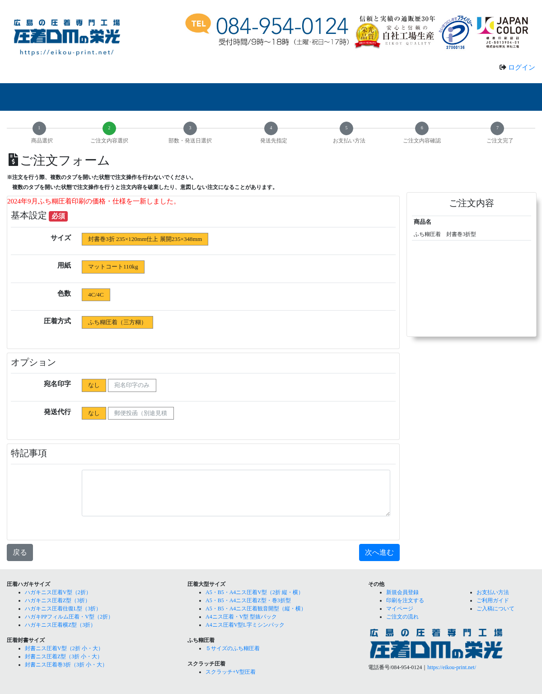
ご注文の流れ (402, 617)
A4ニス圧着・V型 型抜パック (241, 617)
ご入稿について (495, 608)
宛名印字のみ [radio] (132, 385)
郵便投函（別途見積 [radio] (140, 413)
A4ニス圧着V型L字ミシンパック (245, 625)
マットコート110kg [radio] (113, 266)
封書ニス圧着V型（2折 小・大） (64, 648)
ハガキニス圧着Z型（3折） (57, 600)
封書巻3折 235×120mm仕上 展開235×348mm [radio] (145, 239)
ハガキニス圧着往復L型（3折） (63, 608)
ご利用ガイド (493, 600)
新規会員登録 (402, 592)
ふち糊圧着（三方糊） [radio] (117, 322)
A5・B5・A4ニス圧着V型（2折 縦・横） (255, 592)
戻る (20, 552)
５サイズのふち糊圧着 (233, 648)
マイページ (399, 608)
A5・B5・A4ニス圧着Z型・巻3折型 (248, 600)
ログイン (521, 67)
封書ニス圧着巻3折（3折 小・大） (66, 664)
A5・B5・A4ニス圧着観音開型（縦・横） (256, 608)
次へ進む (379, 552)
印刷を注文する (405, 600)
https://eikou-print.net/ (451, 667)
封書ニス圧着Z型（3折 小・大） (64, 656)
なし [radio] (94, 385)
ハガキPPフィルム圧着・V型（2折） (69, 617)
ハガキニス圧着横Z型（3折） (60, 625)
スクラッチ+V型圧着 (231, 672)
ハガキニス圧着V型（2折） (58, 592)
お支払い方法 (493, 592)
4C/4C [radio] (95, 294)
